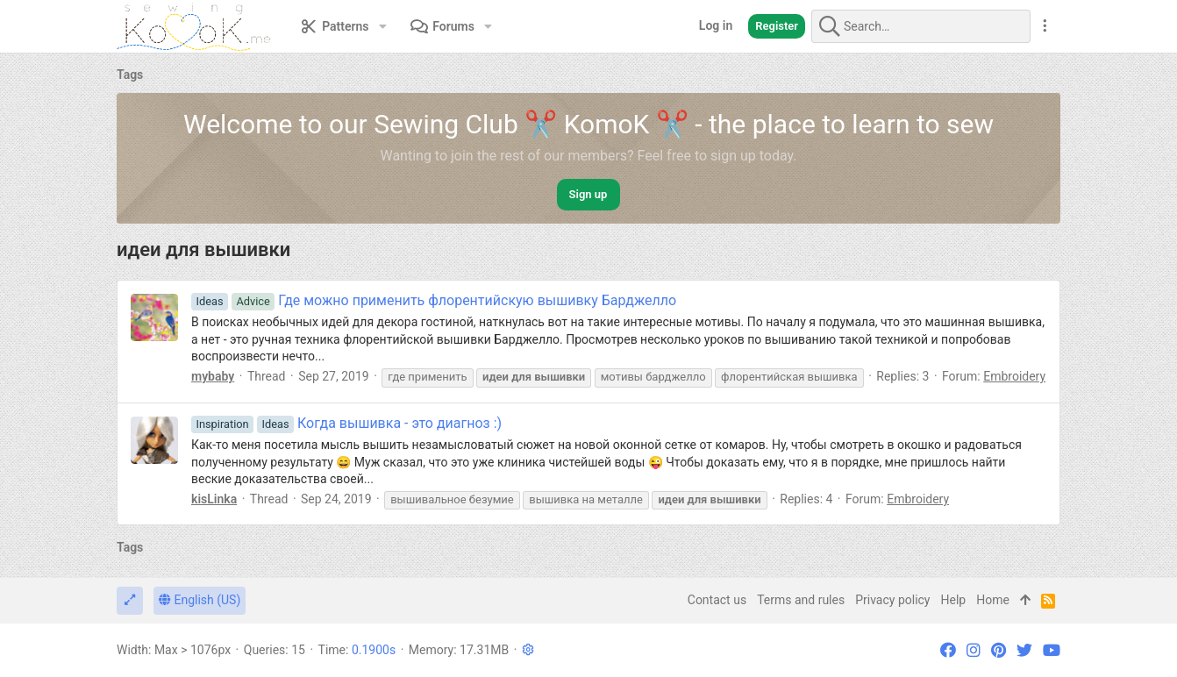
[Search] (921, 26)
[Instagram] (974, 650)
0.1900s (374, 650)
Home (992, 600)
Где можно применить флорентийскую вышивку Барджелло (433, 300)
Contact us (717, 600)
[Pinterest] (998, 650)
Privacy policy (892, 600)
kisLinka (214, 499)
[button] (383, 26)
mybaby (212, 376)
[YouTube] (1051, 650)
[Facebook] (948, 650)
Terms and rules (801, 600)
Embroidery (1014, 376)
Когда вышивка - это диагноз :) (346, 423)
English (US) (199, 600)
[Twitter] (1024, 650)
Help (954, 600)
